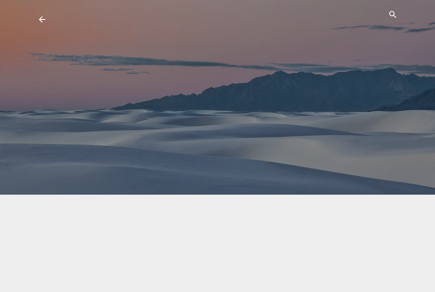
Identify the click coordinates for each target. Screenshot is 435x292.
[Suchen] (393, 16)
